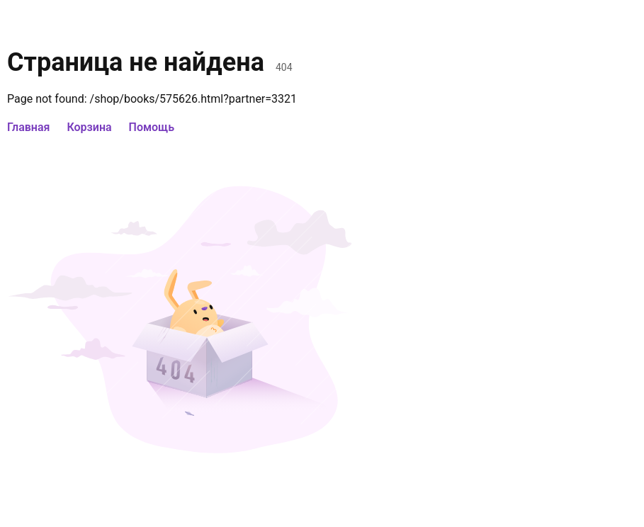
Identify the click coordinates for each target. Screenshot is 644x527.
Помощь (151, 127)
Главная (28, 127)
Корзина (89, 127)
